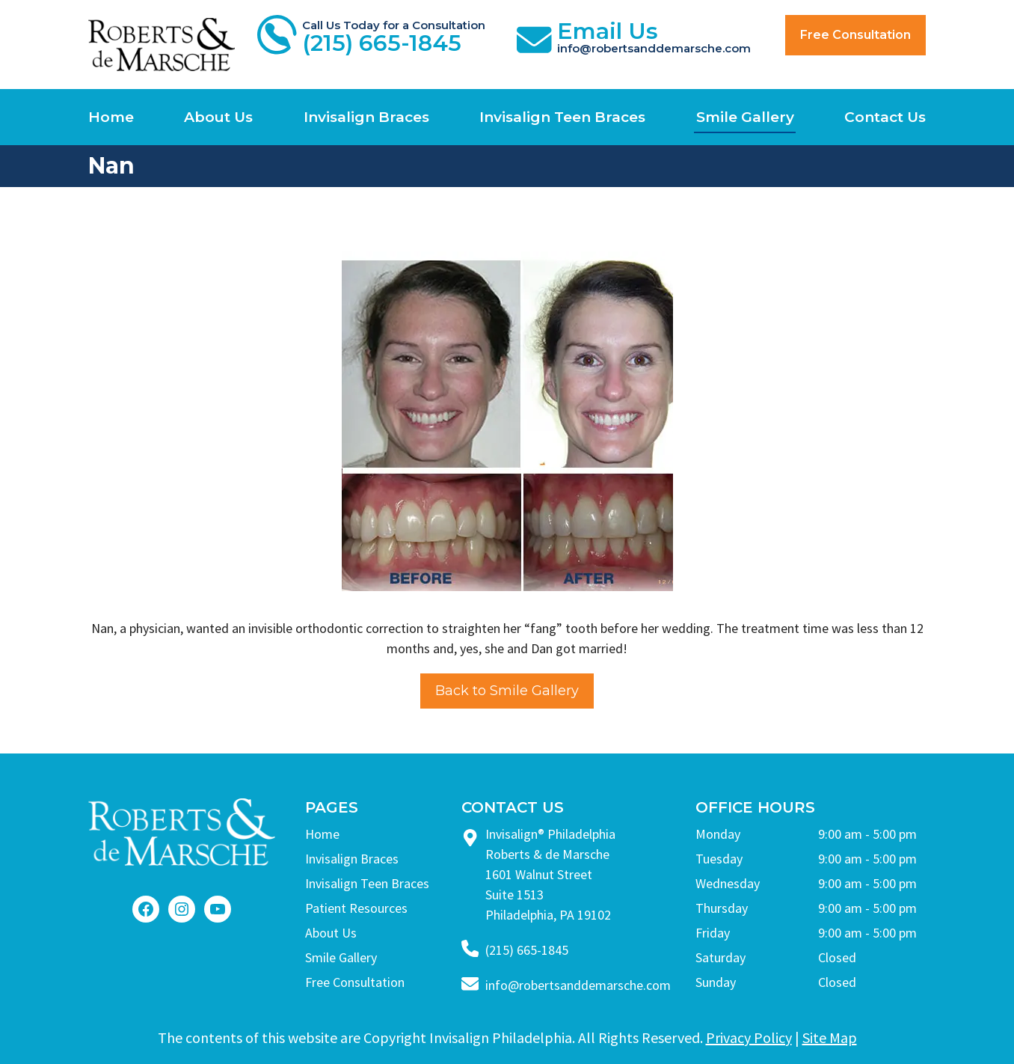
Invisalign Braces (366, 117)
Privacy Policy (749, 1037)
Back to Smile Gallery (507, 690)
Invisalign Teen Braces (562, 117)
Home (111, 117)
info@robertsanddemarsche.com (578, 985)
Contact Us (885, 117)
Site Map (829, 1037)
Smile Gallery (745, 117)
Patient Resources (356, 908)
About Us (218, 117)
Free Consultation (855, 35)
